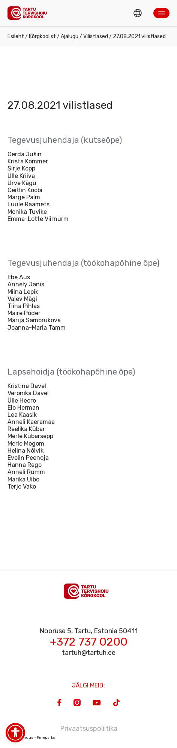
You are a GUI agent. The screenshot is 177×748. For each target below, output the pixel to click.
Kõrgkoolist (42, 36)
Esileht (16, 36)
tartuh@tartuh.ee (89, 653)
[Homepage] (29, 12)
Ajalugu (69, 36)
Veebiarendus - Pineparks (31, 737)
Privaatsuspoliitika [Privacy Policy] (88, 728)
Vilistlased (95, 36)
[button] (161, 13)
